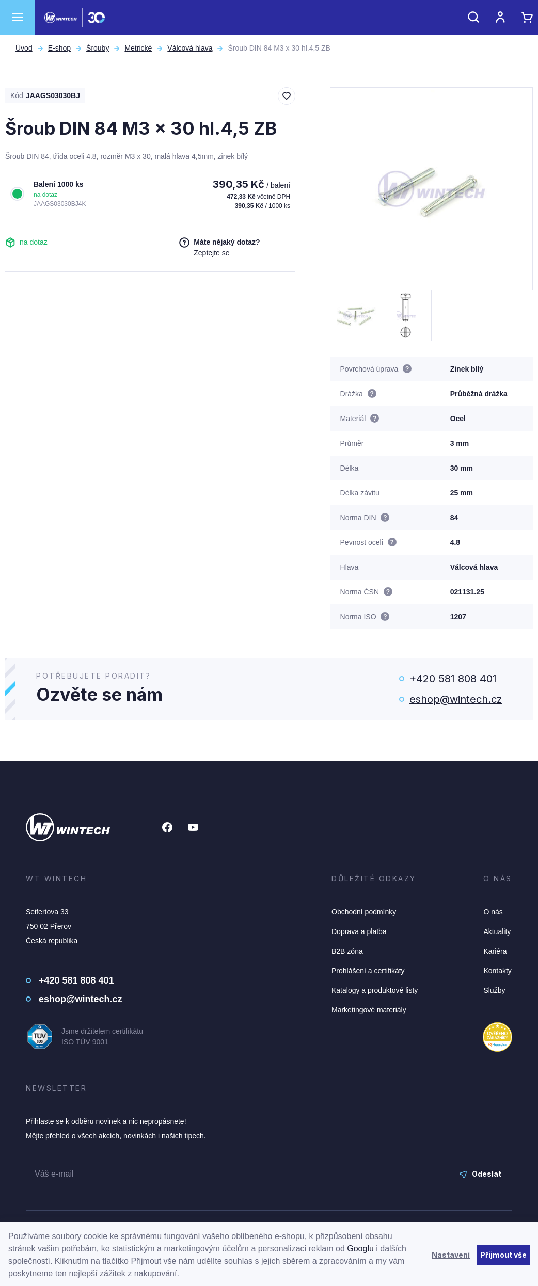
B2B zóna (347, 951)
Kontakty (497, 971)
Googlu (360, 1248)
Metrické (138, 48)
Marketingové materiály (368, 1010)
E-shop (59, 48)
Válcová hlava (189, 48)
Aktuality (497, 931)
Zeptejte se (211, 253)
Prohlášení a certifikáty (368, 971)
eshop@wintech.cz (455, 699)
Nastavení (451, 1254)
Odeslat (480, 1173)
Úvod (24, 48)
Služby (494, 990)
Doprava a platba (359, 931)
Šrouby (97, 48)
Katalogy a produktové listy (374, 990)
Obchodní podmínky (363, 912)
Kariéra (495, 951)
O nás (492, 912)
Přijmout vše (503, 1254)
